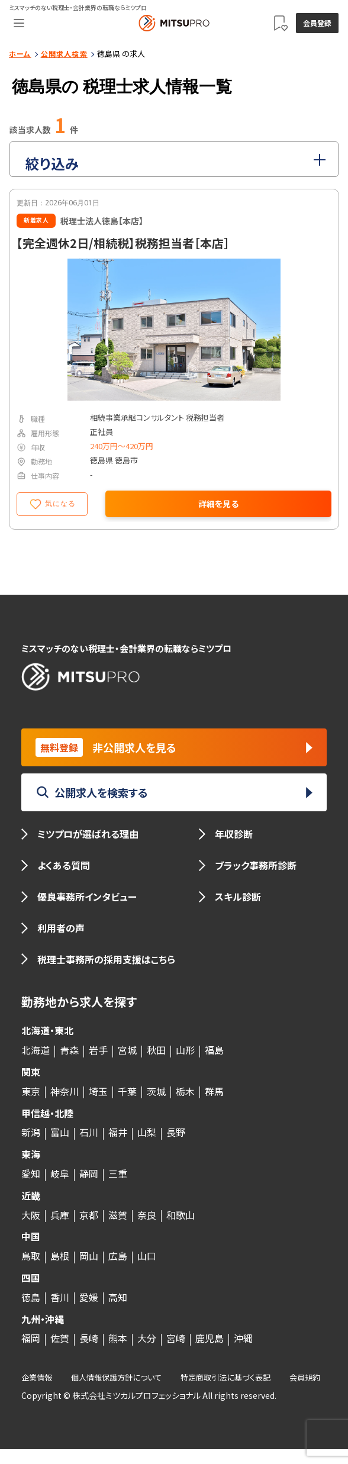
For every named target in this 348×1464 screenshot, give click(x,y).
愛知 (30, 1173)
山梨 (146, 1132)
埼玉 (98, 1091)
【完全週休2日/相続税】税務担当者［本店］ (123, 242)
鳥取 (30, 1256)
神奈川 (64, 1091)
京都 (88, 1215)
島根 (59, 1256)
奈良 (146, 1215)
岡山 (88, 1256)
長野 (175, 1132)
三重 (117, 1173)
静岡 (88, 1173)
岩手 (98, 1050)
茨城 (156, 1091)
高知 (117, 1297)
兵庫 (59, 1215)
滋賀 (117, 1215)
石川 (88, 1132)
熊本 (117, 1338)
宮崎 (175, 1338)
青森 (69, 1050)
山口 (146, 1256)
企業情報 (36, 1377)
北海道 (35, 1050)
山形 (185, 1050)
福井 (117, 1132)
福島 (214, 1050)
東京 (30, 1091)
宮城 (127, 1050)
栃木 (185, 1091)
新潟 (30, 1132)
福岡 (30, 1338)
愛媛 (88, 1297)
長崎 (88, 1338)
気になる (52, 504)
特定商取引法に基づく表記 (225, 1377)
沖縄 (243, 1338)
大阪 (30, 1215)
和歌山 (180, 1215)
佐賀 (59, 1338)
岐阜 (59, 1173)
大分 (146, 1338)
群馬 (214, 1091)
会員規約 (304, 1377)
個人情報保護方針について (116, 1377)
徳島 (30, 1297)
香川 (59, 1297)
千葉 (127, 1091)
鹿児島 (209, 1338)
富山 (59, 1132)
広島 (117, 1256)
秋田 (156, 1050)
